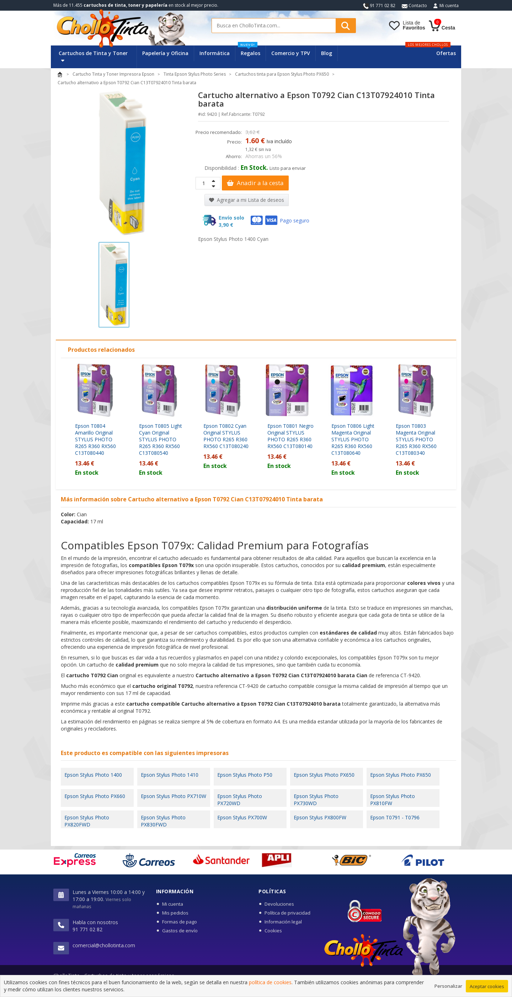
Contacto (414, 5)
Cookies (273, 930)
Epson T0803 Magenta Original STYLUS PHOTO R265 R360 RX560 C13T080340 (416, 439)
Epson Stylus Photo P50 (244, 774)
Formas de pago (179, 921)
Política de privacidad (287, 913)
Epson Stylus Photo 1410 (169, 774)
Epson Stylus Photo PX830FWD (163, 821)
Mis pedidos (175, 913)
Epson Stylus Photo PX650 (324, 774)
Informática (214, 53)
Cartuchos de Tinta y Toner (93, 56)
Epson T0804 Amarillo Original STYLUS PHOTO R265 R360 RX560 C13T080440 (95, 439)
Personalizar (448, 987)
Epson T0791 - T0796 (395, 817)
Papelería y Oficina (165, 53)
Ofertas (446, 53)
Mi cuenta (449, 5)
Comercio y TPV (290, 53)
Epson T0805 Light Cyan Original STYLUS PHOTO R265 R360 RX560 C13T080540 (160, 439)
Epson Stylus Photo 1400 (93, 774)
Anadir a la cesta (255, 183)
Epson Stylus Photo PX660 (94, 796)
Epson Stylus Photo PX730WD (316, 800)
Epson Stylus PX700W (242, 817)
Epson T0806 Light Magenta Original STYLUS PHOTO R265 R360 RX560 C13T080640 (352, 439)
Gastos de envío (180, 930)
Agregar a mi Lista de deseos (246, 199)
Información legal (283, 921)
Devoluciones (279, 904)
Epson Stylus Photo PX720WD (239, 800)
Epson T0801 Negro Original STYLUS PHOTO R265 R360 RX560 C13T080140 (290, 435)
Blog (326, 53)
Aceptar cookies (487, 987)
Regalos (249, 50)
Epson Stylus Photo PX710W (173, 796)
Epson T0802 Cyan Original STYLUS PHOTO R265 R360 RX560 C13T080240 (226, 435)
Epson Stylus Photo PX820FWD (86, 821)
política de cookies (270, 983)
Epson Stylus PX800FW (320, 817)
